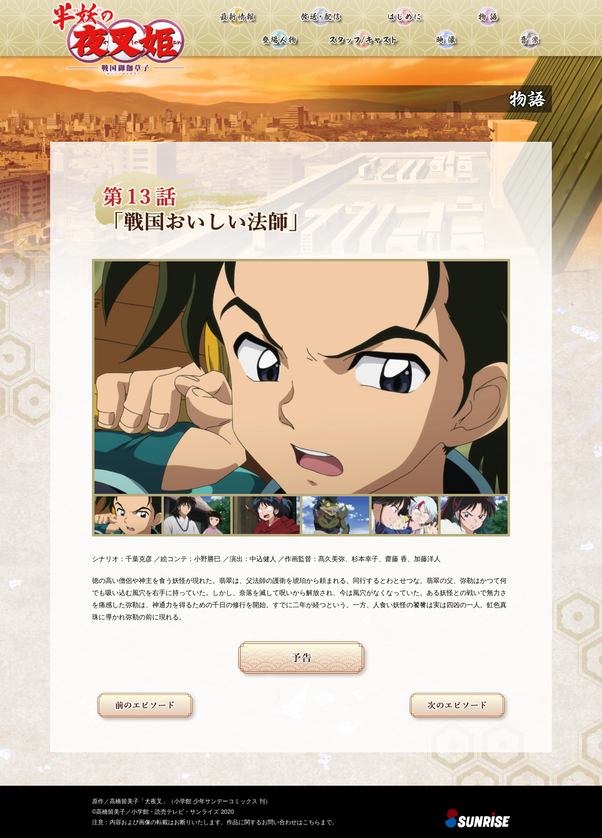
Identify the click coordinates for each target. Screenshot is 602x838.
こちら (311, 822)
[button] (127, 515)
